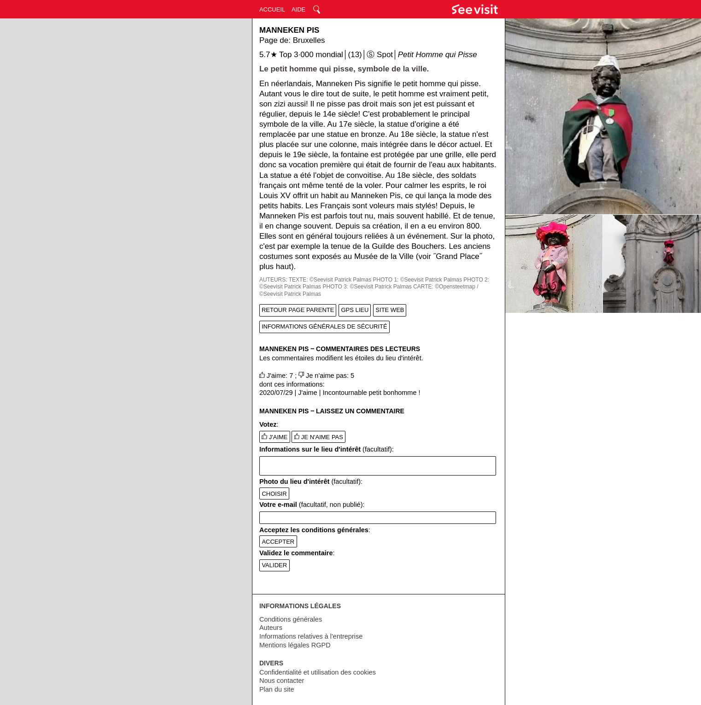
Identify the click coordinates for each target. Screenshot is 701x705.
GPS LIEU (354, 309)
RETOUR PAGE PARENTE (298, 309)
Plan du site (276, 689)
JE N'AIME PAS (318, 437)
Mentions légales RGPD (295, 645)
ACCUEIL (272, 9)
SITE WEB (389, 309)
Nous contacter (281, 680)
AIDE (298, 9)
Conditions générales (290, 619)
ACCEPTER (278, 541)
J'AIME (274, 437)
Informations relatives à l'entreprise (310, 636)
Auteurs (270, 627)
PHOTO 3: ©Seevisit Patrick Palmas (366, 286)
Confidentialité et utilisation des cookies (317, 672)
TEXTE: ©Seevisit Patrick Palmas (330, 279)
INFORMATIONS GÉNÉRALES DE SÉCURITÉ (324, 326)
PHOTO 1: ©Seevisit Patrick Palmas (417, 279)
